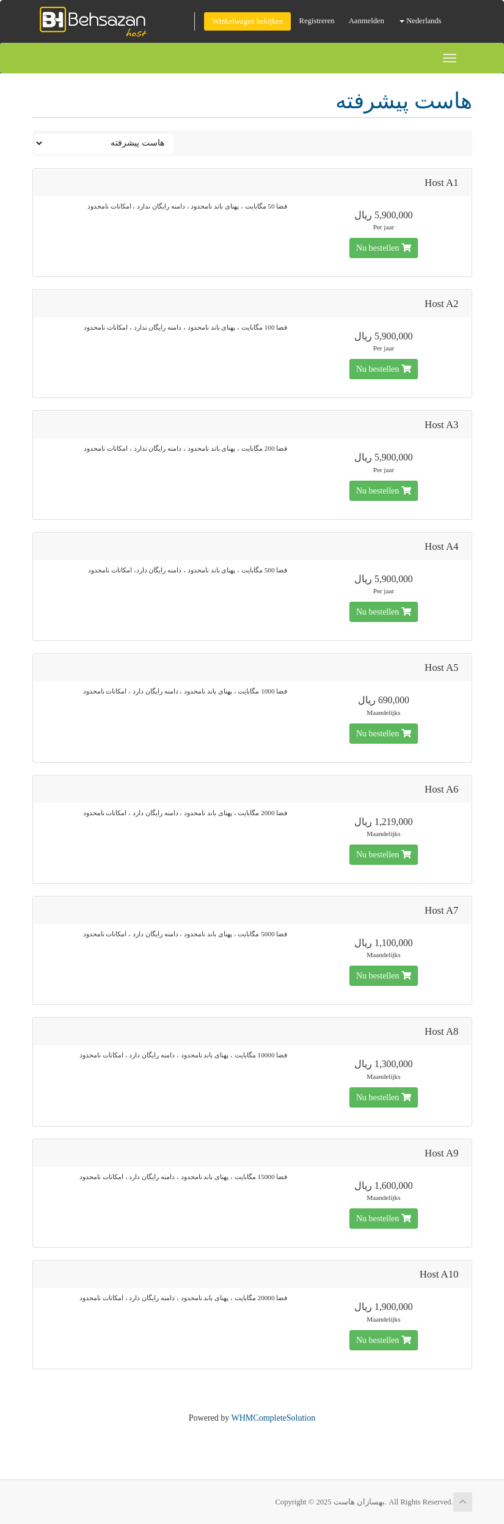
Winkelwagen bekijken (247, 21)
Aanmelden (366, 21)
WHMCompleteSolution (274, 1417)
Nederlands (421, 21)
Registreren (317, 21)
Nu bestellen (383, 248)
